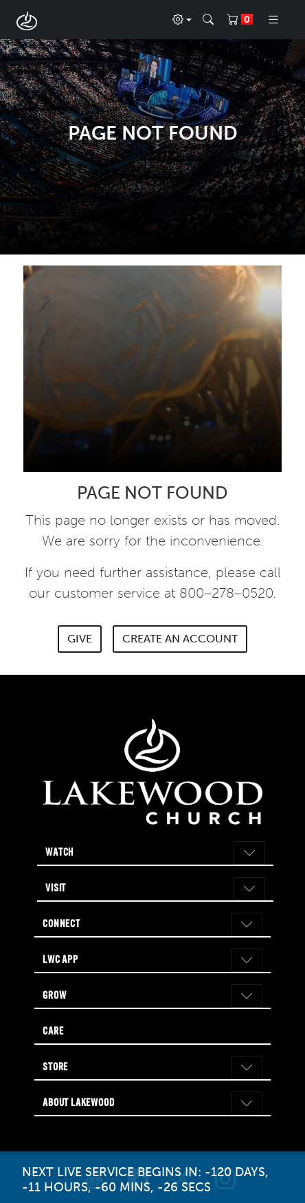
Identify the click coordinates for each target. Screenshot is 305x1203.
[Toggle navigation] (273, 20)
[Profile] (182, 20)
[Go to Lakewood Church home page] (152, 772)
